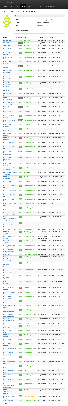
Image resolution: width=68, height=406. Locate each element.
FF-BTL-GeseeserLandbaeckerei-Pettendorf (10, 224)
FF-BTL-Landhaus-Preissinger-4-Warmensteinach (8, 277)
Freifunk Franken (49, 6)
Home (5, 6)
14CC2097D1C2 (7, 40)
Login (63, 6)
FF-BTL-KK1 (6, 254)
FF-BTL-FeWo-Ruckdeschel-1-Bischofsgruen (7, 152)
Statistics (30, 6)
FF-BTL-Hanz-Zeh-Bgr (9, 229)
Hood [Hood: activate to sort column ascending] (25, 37)
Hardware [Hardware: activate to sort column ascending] (51, 37)
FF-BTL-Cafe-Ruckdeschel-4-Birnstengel (7, 84)
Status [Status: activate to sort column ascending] (20, 37)
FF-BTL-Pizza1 (7, 323)
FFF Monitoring (8, 2)
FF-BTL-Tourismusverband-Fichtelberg (8, 391)
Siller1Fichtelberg (8, 400)
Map (11, 6)
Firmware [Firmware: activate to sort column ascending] (40, 37)
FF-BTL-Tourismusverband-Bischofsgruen (8, 385)
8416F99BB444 (7, 45)
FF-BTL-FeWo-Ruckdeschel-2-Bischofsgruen (7, 159)
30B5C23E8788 (7, 43)
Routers (17, 6)
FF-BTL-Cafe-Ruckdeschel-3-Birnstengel (7, 78)
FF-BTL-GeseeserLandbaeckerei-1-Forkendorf (10, 218)
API (41, 6)
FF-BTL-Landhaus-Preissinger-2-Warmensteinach (8, 264)
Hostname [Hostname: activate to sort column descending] (6, 37)
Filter (51, 20)
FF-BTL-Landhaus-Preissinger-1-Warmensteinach (8, 258)
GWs (36, 6)
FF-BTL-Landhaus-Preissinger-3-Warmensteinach (8, 270)
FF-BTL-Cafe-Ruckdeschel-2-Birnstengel (7, 72)
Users (23, 6)
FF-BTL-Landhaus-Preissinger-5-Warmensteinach (8, 283)
